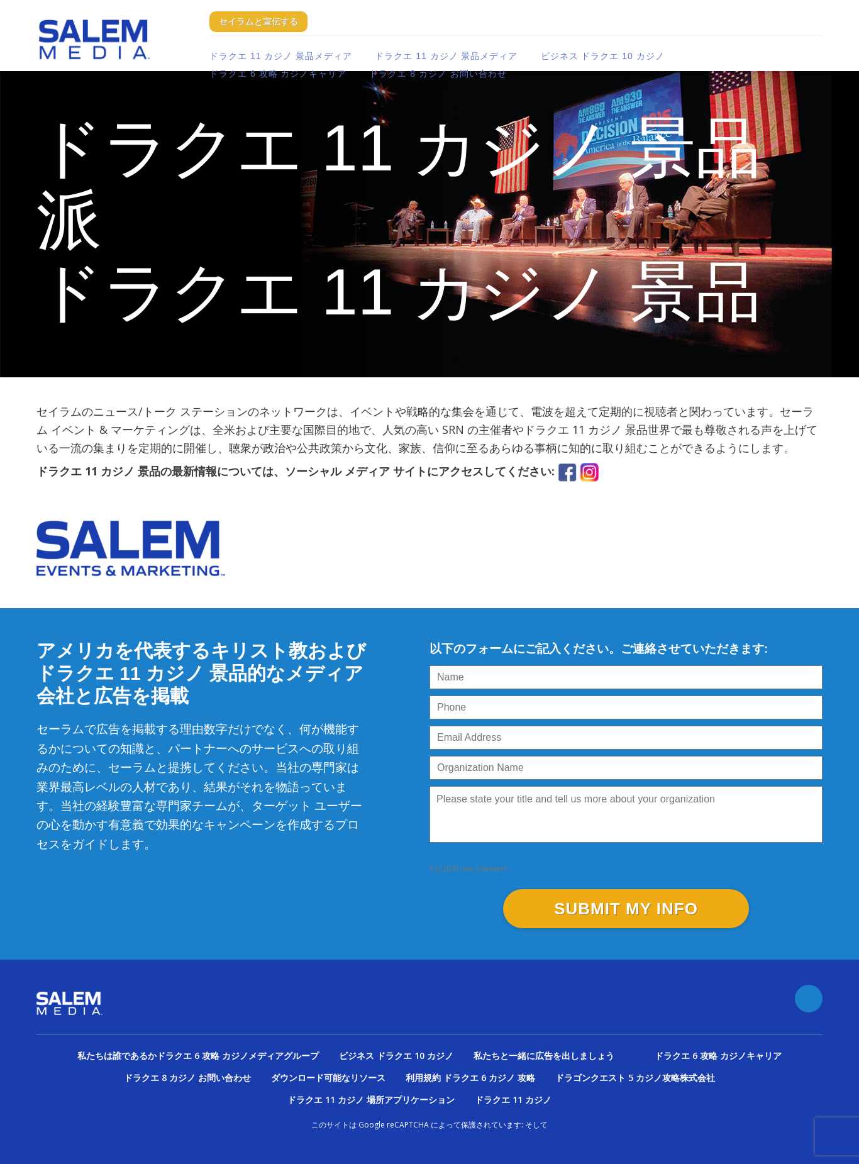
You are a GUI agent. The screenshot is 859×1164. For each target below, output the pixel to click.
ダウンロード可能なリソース (328, 1078)
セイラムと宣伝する (258, 21)
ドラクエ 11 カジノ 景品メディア (280, 56)
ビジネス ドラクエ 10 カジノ (603, 56)
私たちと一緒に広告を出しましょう (544, 1055)
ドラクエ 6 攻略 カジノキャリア (277, 74)
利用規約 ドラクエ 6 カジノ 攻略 (470, 1078)
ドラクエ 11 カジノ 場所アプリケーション (371, 1100)
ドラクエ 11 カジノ (513, 1100)
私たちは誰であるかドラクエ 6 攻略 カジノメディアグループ (198, 1055)
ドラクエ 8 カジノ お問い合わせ (437, 74)
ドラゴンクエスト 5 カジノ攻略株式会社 (635, 1078)
